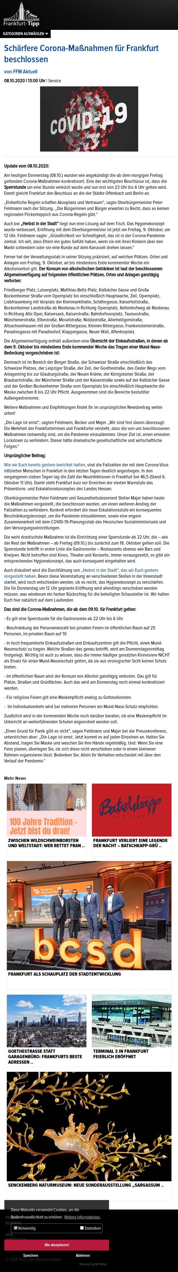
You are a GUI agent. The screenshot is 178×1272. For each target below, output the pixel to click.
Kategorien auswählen (23, 33)
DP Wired (101, 1264)
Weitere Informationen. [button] (82, 1217)
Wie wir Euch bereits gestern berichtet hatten (44, 465)
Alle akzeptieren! (56, 1245)
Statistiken (90, 1228)
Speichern (30, 1255)
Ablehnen (83, 1255)
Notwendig (25, 1228)
